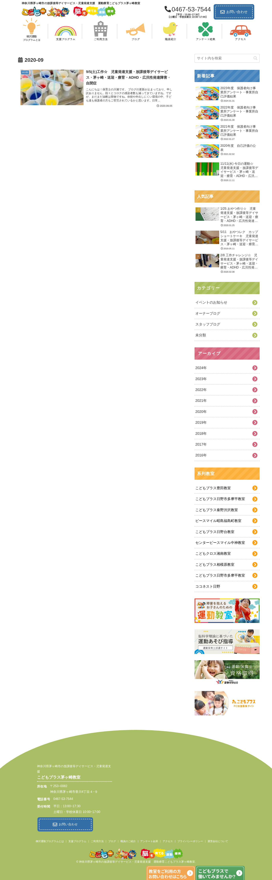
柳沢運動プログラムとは (50, 840)
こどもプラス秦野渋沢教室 (216, 510)
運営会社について (218, 840)
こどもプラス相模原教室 (214, 565)
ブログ (112, 840)
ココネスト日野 (207, 586)
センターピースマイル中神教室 (220, 543)
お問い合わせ (234, 12)
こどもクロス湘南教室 (213, 553)
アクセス (168, 840)
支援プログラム (77, 840)
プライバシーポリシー (190, 840)
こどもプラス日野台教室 (214, 532)
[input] (227, 58)
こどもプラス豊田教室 (213, 488)
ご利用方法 (97, 840)
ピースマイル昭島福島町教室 (218, 521)
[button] (255, 58)
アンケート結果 (149, 840)
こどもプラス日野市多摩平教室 (220, 499)
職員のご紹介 (128, 840)
